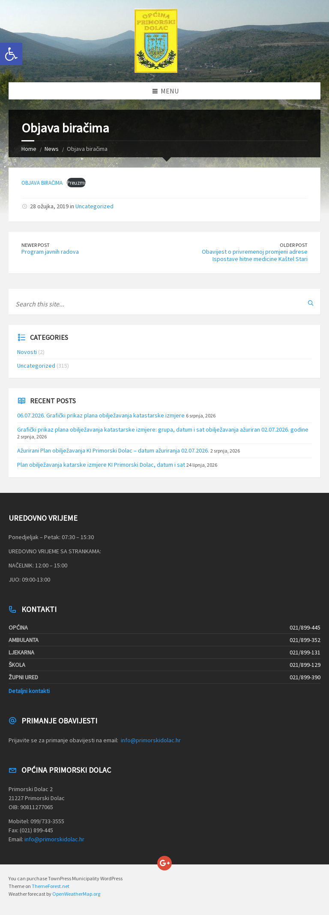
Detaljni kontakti (29, 691)
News (52, 149)
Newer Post (35, 245)
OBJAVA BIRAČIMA (42, 182)
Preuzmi (76, 182)
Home (28, 149)
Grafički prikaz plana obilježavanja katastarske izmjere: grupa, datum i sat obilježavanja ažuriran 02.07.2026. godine (162, 429)
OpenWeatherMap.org (76, 894)
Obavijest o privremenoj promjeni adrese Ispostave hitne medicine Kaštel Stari (255, 255)
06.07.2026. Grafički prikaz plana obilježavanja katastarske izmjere (101, 415)
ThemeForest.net (50, 886)
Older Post (294, 245)
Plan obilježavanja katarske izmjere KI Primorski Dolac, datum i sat (101, 464)
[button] (11, 54)
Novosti (27, 352)
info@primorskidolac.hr (151, 740)
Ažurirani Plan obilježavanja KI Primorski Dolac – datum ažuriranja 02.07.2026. (113, 450)
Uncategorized (94, 206)
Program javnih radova (50, 251)
